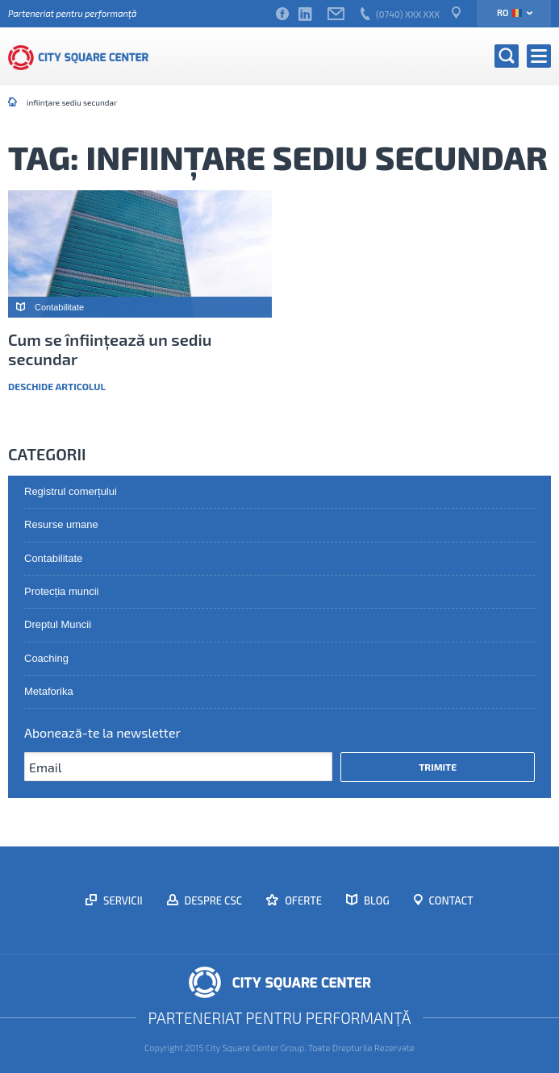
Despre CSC (212, 900)
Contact (450, 900)
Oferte (302, 900)
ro (509, 12)
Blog (375, 900)
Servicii (122, 900)
